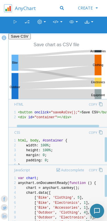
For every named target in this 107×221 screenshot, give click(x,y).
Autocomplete (72, 170)
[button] (73, 25)
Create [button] (88, 8)
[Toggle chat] (97, 211)
